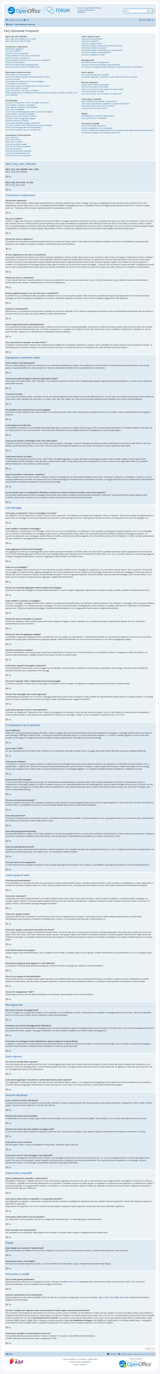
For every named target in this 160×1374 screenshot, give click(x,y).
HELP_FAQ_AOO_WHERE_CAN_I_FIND (21, 39)
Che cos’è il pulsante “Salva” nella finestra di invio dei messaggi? (29, 125)
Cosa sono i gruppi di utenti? (92, 43)
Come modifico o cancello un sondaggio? (20, 114)
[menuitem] (26, 20)
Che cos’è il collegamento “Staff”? (94, 55)
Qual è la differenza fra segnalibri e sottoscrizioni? (99, 101)
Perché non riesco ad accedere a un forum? (21, 116)
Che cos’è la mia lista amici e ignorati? (95, 75)
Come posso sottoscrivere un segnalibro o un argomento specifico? (106, 104)
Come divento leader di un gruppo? (94, 48)
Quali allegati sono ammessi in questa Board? (98, 116)
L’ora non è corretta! (13, 79)
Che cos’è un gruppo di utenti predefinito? (96, 52)
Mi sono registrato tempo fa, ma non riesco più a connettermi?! (28, 60)
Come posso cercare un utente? (93, 91)
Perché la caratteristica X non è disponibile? (97, 128)
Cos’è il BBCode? (12, 137)
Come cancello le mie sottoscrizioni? (95, 108)
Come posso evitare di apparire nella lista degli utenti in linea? (28, 77)
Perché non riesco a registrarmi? (17, 53)
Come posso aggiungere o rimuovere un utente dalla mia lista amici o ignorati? (110, 77)
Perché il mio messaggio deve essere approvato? (23, 127)
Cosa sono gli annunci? (14, 149)
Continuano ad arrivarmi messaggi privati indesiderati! (101, 65)
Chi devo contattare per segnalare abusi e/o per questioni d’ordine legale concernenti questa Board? (117, 130)
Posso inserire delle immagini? (16, 144)
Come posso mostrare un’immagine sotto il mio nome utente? (28, 86)
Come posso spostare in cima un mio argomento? (23, 130)
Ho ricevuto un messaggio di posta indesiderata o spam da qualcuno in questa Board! (112, 67)
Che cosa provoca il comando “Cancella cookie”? (23, 67)
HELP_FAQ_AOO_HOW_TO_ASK (18, 41)
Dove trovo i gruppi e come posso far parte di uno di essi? (102, 46)
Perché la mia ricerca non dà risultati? (95, 87)
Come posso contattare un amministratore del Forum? (101, 133)
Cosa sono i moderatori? (90, 41)
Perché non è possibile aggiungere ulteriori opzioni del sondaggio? (29, 112)
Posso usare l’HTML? (13, 140)
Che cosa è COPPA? (13, 51)
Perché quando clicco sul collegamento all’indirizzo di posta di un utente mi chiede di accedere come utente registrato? (41, 94)
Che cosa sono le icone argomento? (18, 155)
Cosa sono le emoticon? (14, 142)
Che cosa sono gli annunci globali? (18, 146)
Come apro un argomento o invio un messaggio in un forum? (27, 103)
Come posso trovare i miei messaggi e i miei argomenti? (102, 94)
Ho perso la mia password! (15, 62)
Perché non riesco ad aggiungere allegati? (21, 118)
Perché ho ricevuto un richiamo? (17, 121)
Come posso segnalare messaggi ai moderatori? (23, 123)
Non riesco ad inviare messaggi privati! (95, 62)
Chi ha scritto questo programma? (94, 126)
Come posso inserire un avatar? (17, 88)
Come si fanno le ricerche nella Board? (95, 85)
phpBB (72, 1359)
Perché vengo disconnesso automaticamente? (22, 65)
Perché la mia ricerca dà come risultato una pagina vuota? (102, 89)
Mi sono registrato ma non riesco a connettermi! (23, 56)
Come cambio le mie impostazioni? (18, 75)
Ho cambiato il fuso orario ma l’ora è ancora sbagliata (25, 81)
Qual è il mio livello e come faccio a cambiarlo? (22, 90)
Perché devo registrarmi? (15, 49)
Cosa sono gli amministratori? (92, 39)
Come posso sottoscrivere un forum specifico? (98, 106)
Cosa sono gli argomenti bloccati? (18, 153)
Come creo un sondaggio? (15, 109)
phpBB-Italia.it (86, 1362)
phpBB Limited (67, 1282)
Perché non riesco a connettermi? (18, 58)
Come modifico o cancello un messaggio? (20, 105)
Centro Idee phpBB (111, 1297)
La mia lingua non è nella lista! (16, 83)
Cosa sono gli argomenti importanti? (18, 151)
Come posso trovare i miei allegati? (94, 118)
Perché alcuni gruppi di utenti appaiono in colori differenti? (102, 50)
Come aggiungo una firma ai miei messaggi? (22, 107)
